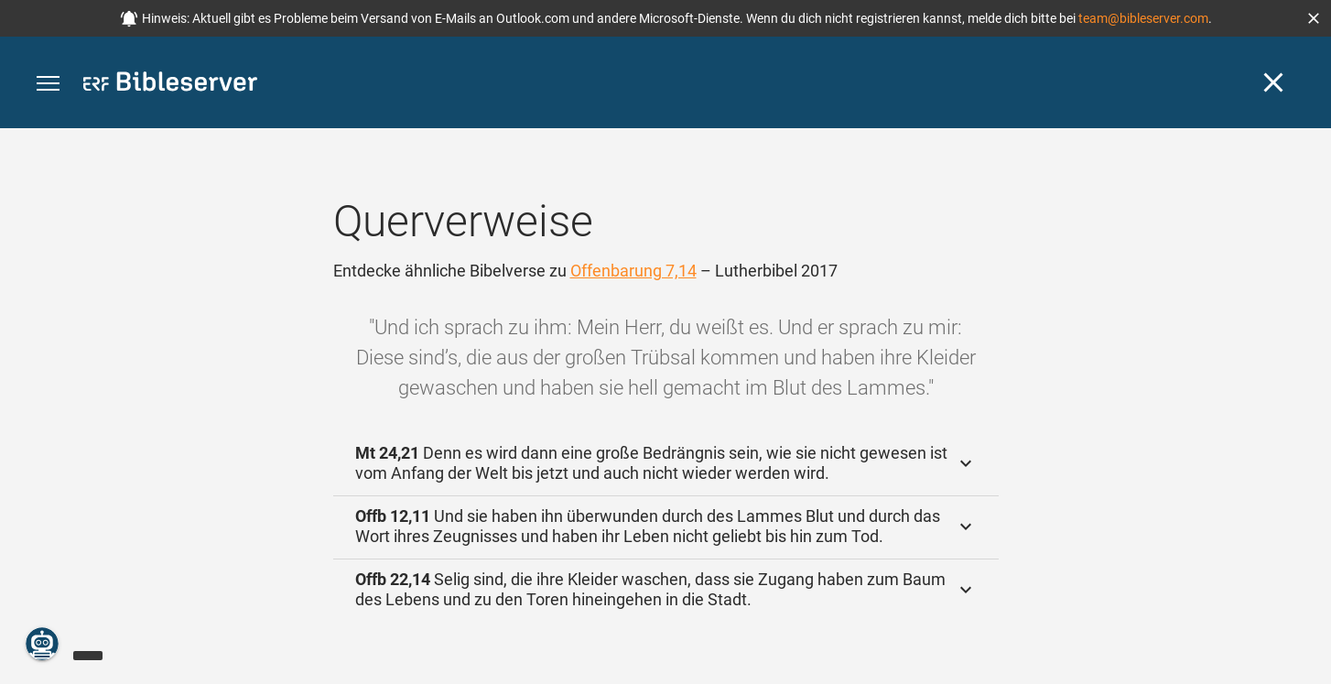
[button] (1313, 18)
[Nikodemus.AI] (42, 643)
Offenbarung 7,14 (633, 270)
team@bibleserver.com (1143, 18)
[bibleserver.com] (170, 84)
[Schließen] (1273, 82)
